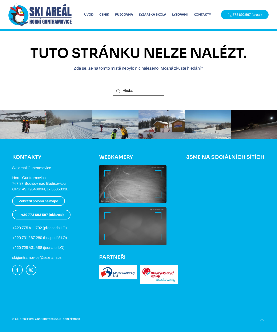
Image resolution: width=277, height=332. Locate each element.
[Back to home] (40, 15)
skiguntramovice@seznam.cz (36, 257)
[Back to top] (262, 320)
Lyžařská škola (152, 14)
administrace (71, 318)
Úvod (88, 14)
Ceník (104, 14)
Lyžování (180, 14)
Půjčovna (124, 14)
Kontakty (202, 14)
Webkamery (116, 157)
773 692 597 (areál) (245, 15)
